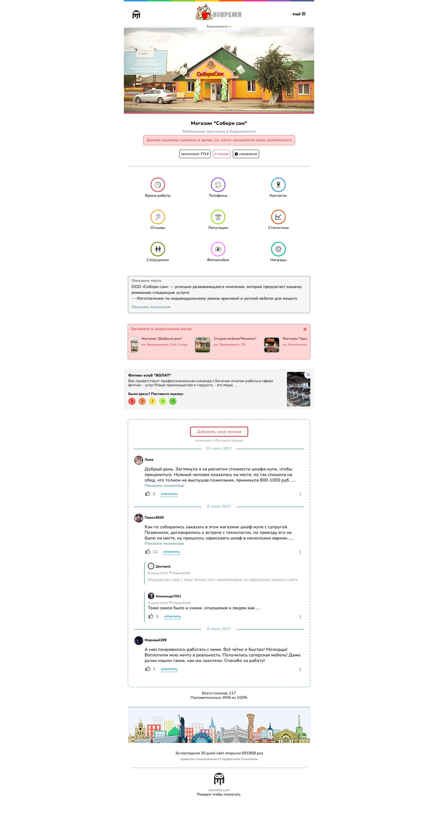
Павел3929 (154, 517)
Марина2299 (156, 640)
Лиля (149, 459)
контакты (250, 759)
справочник (230, 759)
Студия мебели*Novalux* (237, 339)
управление (246, 154)
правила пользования (199, 759)
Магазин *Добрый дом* (163, 339)
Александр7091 (168, 596)
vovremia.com (219, 790)
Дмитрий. (163, 566)
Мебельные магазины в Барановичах (219, 131)
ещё (298, 14)
